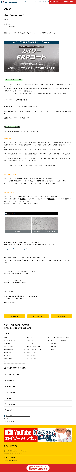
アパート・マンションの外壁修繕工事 (60, 337)
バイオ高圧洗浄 (7, 343)
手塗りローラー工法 (8, 346)
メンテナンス (7, 355)
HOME (5, 337)
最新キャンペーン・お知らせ (34, 349)
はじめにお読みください (9, 340)
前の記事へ (11, 316)
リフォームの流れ (8, 358)
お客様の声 (30, 340)
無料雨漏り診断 (7, 352)
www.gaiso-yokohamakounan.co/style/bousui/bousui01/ (20, 249)
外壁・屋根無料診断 (8, 349)
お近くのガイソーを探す (15, 367)
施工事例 (29, 337)
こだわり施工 (30, 343)
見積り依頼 (53, 343)
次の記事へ (64, 316)
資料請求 (53, 349)
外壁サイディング (31, 352)
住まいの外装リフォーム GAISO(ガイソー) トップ (18, 416)
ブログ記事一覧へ (35, 316)
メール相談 (53, 346)
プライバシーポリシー (32, 359)
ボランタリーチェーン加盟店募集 (58, 340)
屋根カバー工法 (31, 355)
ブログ (5, 362)
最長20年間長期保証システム (34, 346)
